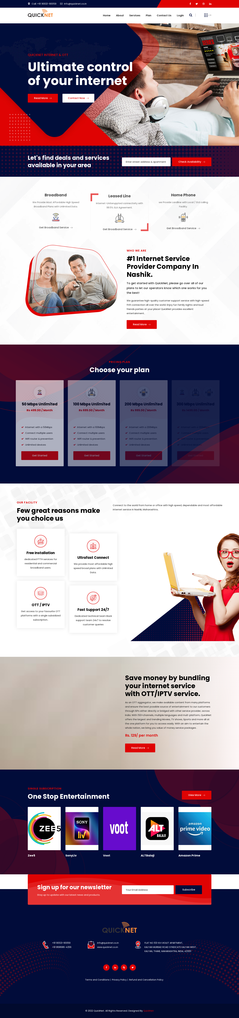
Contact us (164, 15)
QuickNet (148, 1010)
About (120, 15)
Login (180, 15)
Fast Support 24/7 (93, 609)
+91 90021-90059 (61, 942)
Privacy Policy (119, 979)
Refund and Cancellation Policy (146, 979)
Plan (148, 15)
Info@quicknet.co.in (73, 3)
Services (134, 15)
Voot (106, 855)
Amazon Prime (189, 855)
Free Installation (41, 552)
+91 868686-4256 (61, 947)
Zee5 (31, 855)
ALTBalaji (147, 855)
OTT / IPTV (41, 605)
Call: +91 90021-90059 (42, 3)
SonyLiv (71, 855)
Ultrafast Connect (93, 557)
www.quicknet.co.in (107, 947)
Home (106, 15)
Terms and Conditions (97, 979)
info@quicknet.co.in (108, 942)
